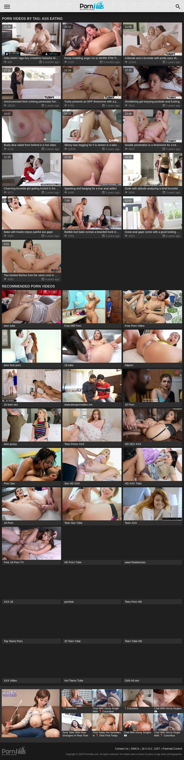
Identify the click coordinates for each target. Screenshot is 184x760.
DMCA (135, 748)
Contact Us (121, 748)
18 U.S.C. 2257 (151, 748)
